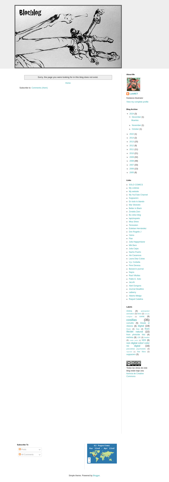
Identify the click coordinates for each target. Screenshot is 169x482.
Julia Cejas (134, 248)
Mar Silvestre (134, 205)
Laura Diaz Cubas (137, 259)
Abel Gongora (135, 286)
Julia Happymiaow (137, 242)
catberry (132, 292)
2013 (132, 141)
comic (141, 316)
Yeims (131, 235)
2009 (132, 157)
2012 (132, 145)
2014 (132, 138)
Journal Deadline (136, 289)
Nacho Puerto (135, 252)
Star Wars (141, 352)
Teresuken (133, 225)
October (135, 129)
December (137, 117)
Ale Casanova (135, 255)
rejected (129, 352)
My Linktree (134, 188)
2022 (132, 134)
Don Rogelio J (135, 232)
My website (134, 191)
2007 (132, 165)
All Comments (26, 454)
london (147, 337)
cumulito (130, 323)
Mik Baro (133, 245)
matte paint (134, 340)
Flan (131, 238)
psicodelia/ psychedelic (136, 349)
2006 (132, 169)
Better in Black (135, 208)
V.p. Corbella (134, 262)
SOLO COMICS (136, 185)
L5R (139, 337)
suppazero (131, 354)
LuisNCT (134, 94)
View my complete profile (137, 102)
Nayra (131, 272)
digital (141, 326)
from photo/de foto (135, 334)
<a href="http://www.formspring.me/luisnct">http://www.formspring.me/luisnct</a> (141, 410)
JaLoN (132, 282)
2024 (132, 114)
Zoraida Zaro (134, 211)
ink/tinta (129, 337)
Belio (139, 314)
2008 (132, 161)
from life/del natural (138, 330)
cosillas (131, 320)
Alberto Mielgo (135, 296)
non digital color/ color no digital (138, 344)
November (137, 125)
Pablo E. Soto (135, 279)
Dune (128, 329)
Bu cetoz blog (135, 215)
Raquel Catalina (136, 299)
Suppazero (133, 198)
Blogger (96, 475)
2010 (132, 153)
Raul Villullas (134, 275)
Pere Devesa (134, 265)
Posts (22, 449)
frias (137, 329)
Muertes (134, 120)
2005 (132, 172)
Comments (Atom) (40, 88)
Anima (129, 311)
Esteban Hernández (137, 228)
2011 (132, 149)
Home (68, 83)
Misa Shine (134, 222)
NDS (144, 340)
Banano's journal (136, 269)
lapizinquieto (134, 218)
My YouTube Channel (138, 195)
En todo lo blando (136, 201)
